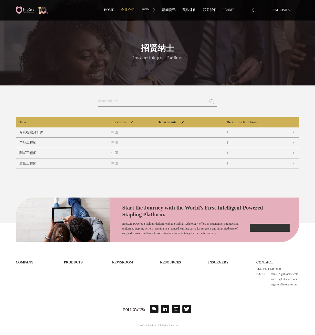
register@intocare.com (283, 284)
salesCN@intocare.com (284, 274)
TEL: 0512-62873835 (269, 268)
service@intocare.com (283, 279)
